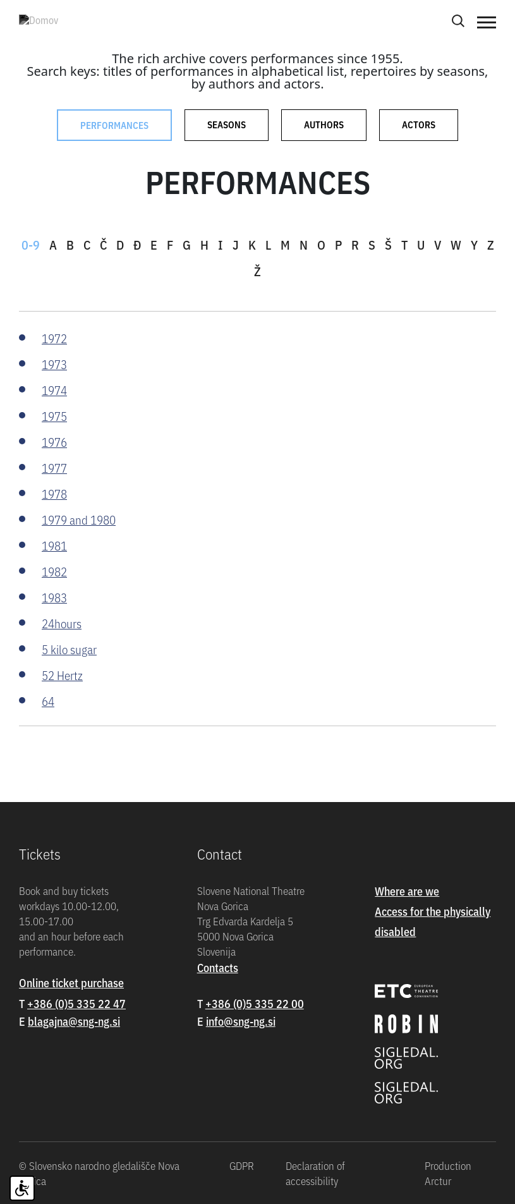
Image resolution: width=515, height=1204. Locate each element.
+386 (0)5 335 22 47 (76, 1003)
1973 (54, 363)
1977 (54, 467)
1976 (54, 441)
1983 (54, 596)
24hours (62, 622)
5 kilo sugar (69, 648)
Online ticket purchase (71, 982)
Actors (418, 124)
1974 (54, 389)
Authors (324, 124)
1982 (54, 571)
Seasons (226, 124)
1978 (54, 493)
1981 (54, 545)
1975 (54, 415)
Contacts (217, 967)
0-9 (30, 244)
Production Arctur (448, 1173)
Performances (114, 124)
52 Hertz (62, 674)
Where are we (407, 891)
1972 (54, 337)
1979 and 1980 (79, 519)
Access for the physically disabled (432, 921)
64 (48, 700)
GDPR (241, 1165)
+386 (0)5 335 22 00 (254, 1003)
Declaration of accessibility (315, 1173)
